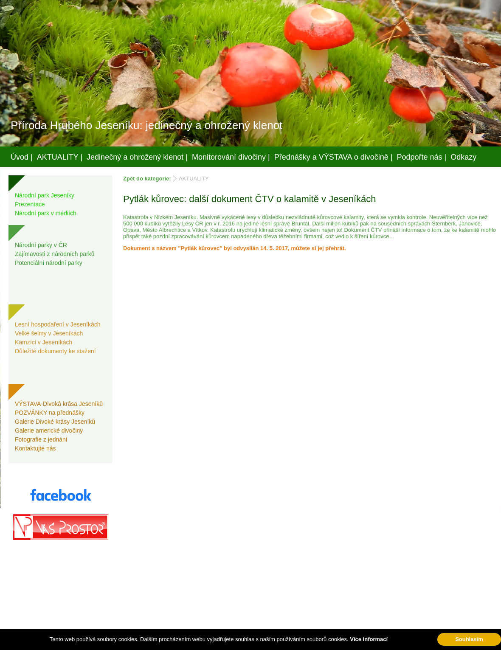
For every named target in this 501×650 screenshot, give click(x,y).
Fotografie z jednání (41, 439)
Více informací (369, 639)
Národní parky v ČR (41, 245)
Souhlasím (469, 639)
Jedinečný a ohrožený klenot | (137, 157)
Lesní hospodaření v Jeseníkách (58, 324)
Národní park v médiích (45, 213)
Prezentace (30, 204)
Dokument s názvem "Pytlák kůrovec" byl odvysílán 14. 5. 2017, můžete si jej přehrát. (234, 248)
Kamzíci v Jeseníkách (43, 342)
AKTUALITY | (59, 157)
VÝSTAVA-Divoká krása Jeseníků (59, 403)
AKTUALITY (194, 178)
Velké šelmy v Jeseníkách (49, 333)
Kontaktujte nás (35, 448)
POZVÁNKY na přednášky (49, 412)
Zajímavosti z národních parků (55, 253)
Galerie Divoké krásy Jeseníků (55, 421)
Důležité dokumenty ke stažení (55, 351)
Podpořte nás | (422, 157)
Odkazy (463, 157)
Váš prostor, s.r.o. (242, 642)
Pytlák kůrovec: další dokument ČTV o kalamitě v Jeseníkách (249, 199)
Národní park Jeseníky (44, 195)
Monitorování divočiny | (231, 157)
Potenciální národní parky (48, 262)
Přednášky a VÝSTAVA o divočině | (333, 157)
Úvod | (22, 157)
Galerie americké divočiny (49, 430)
